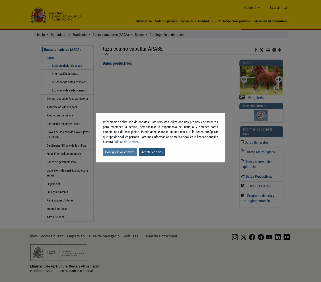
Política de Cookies (126, 142)
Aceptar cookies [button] (152, 152)
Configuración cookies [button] (120, 152)
